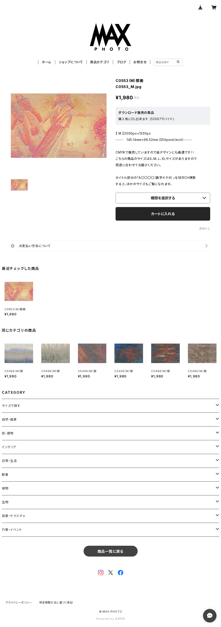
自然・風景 (9, 419)
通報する (204, 228)
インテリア (9, 447)
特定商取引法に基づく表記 (56, 602)
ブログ (121, 62)
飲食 (5, 474)
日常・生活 (9, 461)
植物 (5, 488)
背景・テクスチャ (13, 516)
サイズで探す (11, 406)
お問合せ (139, 62)
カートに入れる (163, 214)
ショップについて (71, 62)
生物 (5, 502)
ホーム (46, 62)
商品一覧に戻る (111, 551)
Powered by (110, 618)
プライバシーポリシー (18, 602)
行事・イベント (12, 529)
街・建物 (8, 433)
